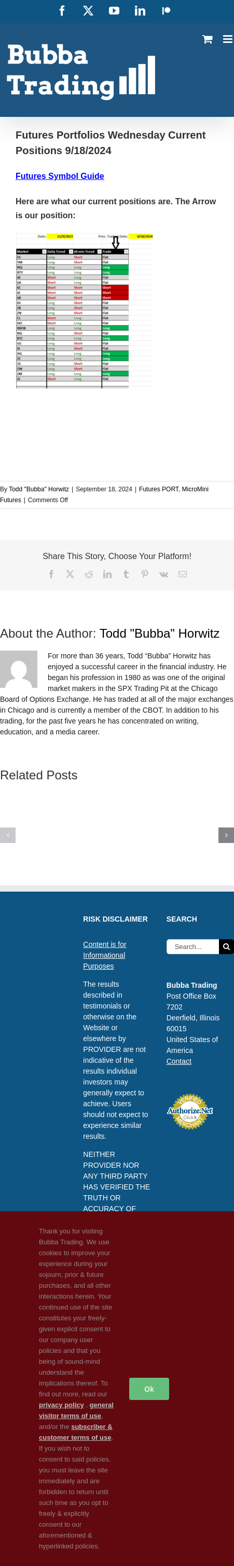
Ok (149, 1389)
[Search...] (193, 946)
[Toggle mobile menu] (228, 39)
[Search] (226, 946)
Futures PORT (158, 489)
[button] (8, 835)
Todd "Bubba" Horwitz (39, 489)
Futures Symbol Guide (60, 176)
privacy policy (61, 1405)
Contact (179, 1061)
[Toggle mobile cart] (207, 39)
